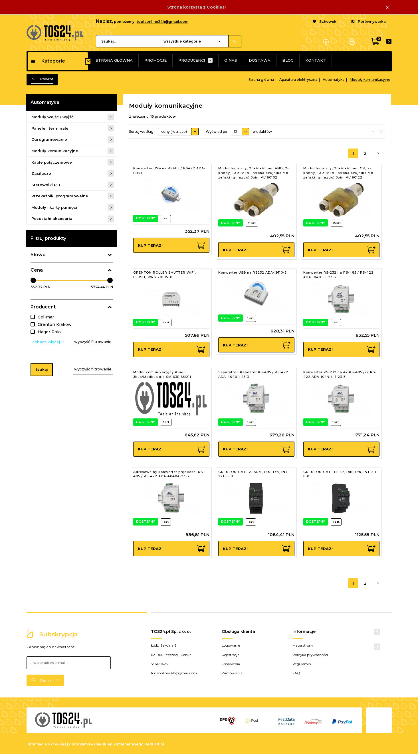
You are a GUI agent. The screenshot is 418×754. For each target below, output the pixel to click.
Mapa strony (302, 645)
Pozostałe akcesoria (51, 218)
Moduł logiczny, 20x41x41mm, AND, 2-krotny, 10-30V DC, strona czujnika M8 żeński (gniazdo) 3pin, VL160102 (253, 172)
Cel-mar (46, 317)
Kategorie (48, 61)
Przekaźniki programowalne (59, 196)
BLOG (288, 60)
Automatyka (45, 102)
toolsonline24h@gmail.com (162, 21)
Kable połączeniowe (51, 162)
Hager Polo (49, 331)
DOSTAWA (259, 60)
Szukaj (41, 369)
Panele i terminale (49, 128)
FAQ (296, 673)
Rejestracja (230, 655)
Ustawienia (231, 664)
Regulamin (301, 664)
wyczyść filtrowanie (93, 341)
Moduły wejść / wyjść (52, 117)
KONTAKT (315, 60)
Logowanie (231, 645)
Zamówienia (232, 673)
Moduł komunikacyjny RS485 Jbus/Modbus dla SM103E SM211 (162, 374)
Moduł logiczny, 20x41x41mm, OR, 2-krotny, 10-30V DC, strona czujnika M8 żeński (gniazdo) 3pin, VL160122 (338, 172)
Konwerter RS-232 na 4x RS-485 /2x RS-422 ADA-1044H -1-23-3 (339, 374)
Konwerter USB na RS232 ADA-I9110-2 (252, 272)
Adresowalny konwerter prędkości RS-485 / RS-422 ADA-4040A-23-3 (168, 474)
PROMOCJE (155, 60)
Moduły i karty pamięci (54, 207)
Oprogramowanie (49, 139)
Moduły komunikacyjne (54, 151)
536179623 (159, 664)
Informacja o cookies (46, 744)
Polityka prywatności (310, 655)
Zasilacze (41, 173)
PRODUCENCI (191, 60)
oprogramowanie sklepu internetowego (106, 744)
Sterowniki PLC (46, 185)
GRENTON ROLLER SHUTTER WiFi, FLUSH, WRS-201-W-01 (164, 274)
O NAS (230, 60)
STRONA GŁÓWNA (114, 60)
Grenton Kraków (55, 324)
